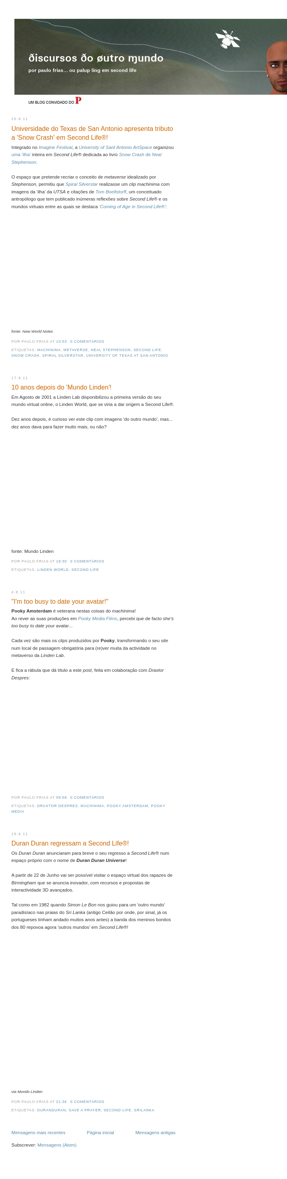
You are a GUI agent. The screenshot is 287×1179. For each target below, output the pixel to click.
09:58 (61, 797)
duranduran (51, 1110)
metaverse (76, 350)
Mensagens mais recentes (39, 1132)
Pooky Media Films (97, 618)
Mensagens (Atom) (56, 1145)
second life (147, 350)
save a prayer (85, 1110)
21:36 (61, 1102)
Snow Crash (26, 355)
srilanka (144, 1110)
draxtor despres (57, 806)
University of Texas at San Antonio (127, 355)
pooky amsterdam (128, 806)
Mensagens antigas (155, 1132)
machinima (49, 350)
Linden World (53, 570)
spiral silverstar (62, 355)
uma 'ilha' (22, 154)
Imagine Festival (55, 147)
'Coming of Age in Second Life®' (132, 206)
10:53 (61, 341)
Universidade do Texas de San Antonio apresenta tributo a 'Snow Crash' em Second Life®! (92, 133)
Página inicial (100, 1132)
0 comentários (87, 341)
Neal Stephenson (111, 350)
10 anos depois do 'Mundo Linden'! (62, 387)
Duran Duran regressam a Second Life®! (70, 843)
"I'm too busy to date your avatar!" (60, 601)
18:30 (61, 561)
